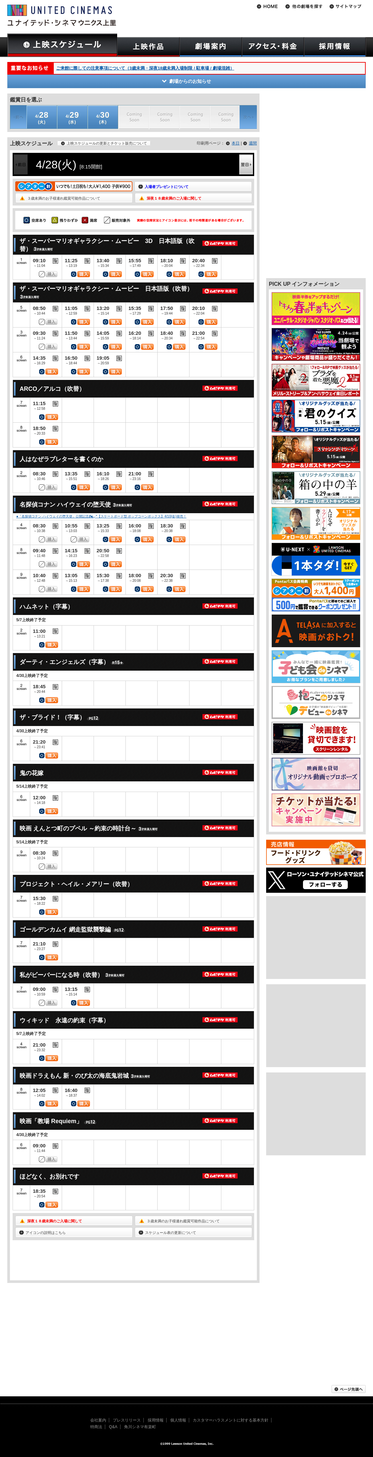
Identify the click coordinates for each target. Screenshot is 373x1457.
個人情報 (178, 1420)
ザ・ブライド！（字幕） (52, 717)
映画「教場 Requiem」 (51, 1121)
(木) (103, 117)
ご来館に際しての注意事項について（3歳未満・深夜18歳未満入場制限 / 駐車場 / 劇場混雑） (145, 68)
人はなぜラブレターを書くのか (61, 459)
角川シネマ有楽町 (140, 1427)
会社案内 (98, 1420)
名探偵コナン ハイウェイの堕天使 (65, 504)
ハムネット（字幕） (46, 606)
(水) (72, 117)
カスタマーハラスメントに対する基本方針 (230, 1420)
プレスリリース (127, 1420)
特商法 (96, 1427)
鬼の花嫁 (31, 773)
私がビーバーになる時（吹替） (61, 975)
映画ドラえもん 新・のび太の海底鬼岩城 (74, 1075)
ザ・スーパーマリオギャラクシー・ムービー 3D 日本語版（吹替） (107, 245)
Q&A (113, 1427)
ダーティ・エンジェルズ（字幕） (64, 662)
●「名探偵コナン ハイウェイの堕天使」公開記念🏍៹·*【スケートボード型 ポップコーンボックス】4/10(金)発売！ (101, 516)
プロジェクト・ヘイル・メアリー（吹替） (76, 884)
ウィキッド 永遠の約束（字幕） (64, 1020)
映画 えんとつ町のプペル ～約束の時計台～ (78, 828)
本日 (236, 143)
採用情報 (156, 1420)
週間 (253, 143)
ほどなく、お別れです (49, 1176)
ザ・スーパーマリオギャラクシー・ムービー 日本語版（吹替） (106, 288)
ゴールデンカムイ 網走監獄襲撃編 (65, 929)
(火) (42, 117)
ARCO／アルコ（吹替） (52, 389)
